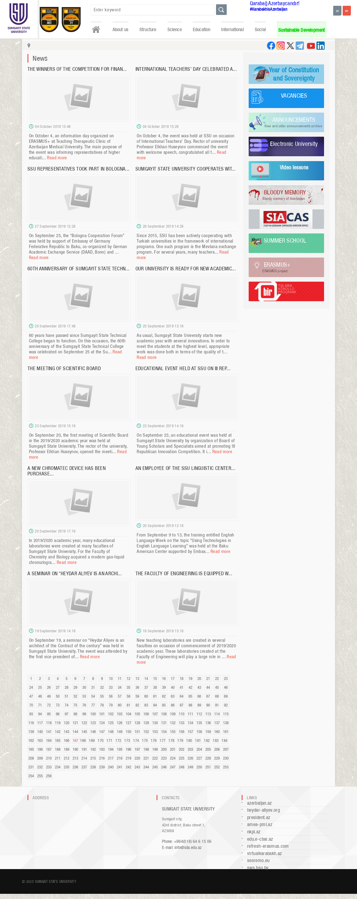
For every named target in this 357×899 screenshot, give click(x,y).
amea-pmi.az (259, 824)
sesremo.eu (258, 860)
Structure (148, 29)
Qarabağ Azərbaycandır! (275, 3)
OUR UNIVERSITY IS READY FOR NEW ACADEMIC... (185, 268)
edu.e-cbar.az (260, 839)
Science (175, 29)
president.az (258, 817)
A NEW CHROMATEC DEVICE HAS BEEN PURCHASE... (66, 471)
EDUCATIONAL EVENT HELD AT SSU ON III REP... (182, 368)
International (232, 29)
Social (260, 29)
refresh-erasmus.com (268, 846)
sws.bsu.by (258, 868)
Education (202, 29)
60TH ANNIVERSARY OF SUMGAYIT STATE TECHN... (78, 268)
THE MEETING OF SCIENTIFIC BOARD (64, 368)
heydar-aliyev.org (263, 810)
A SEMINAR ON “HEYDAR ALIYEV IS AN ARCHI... (74, 573)
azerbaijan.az (259, 803)
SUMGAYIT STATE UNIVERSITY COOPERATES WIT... (185, 169)
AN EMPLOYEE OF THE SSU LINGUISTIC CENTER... (185, 468)
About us (120, 29)
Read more (57, 158)
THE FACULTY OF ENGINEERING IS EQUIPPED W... (183, 573)
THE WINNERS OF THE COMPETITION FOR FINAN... (77, 69)
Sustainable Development (301, 30)
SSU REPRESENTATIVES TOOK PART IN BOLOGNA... (78, 169)
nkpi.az (254, 832)
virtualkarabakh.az (264, 853)
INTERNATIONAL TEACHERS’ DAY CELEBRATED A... (186, 69)
